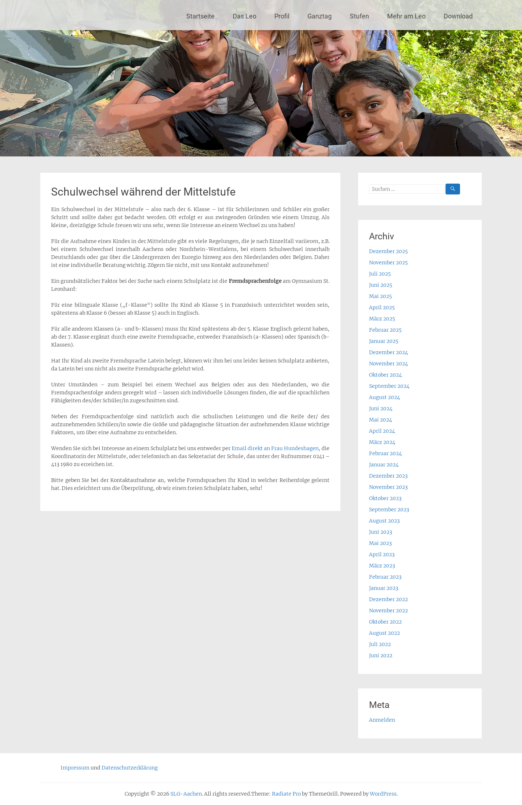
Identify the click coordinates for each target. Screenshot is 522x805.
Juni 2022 (380, 655)
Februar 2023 (385, 577)
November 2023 (388, 487)
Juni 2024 (381, 408)
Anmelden (382, 720)
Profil (281, 16)
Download (458, 16)
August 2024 (384, 397)
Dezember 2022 (388, 599)
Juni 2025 (380, 285)
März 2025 (382, 318)
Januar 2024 (384, 464)
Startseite (200, 16)
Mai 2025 (380, 296)
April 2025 (382, 307)
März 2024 (382, 442)
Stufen (359, 16)
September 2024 (389, 386)
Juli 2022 (380, 644)
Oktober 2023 (385, 498)
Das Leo (244, 16)
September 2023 (389, 509)
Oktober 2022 (385, 622)
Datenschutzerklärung (130, 767)
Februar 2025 (385, 330)
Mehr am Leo (406, 16)
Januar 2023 (383, 588)
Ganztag (319, 16)
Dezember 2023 (388, 476)
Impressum (75, 767)
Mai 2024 (380, 419)
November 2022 (388, 610)
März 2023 (382, 565)
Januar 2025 (383, 341)
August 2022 (384, 633)
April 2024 (382, 431)
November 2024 (388, 363)
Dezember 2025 (388, 251)
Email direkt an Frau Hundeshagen (275, 448)
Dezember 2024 (388, 352)
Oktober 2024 (385, 375)
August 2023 (384, 520)
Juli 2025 (380, 274)
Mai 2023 (380, 543)
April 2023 (382, 554)
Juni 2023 (380, 532)
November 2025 (388, 262)
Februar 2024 (385, 453)
